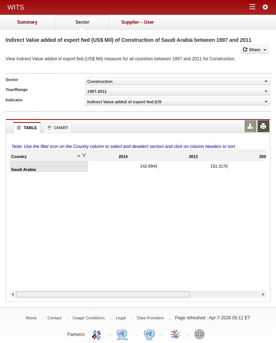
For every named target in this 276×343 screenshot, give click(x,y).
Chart (57, 127)
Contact (54, 318)
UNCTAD (123, 333)
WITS (15, 7)
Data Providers (150, 318)
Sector (82, 22)
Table (26, 127)
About (31, 318)
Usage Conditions (89, 318)
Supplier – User (137, 22)
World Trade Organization (175, 333)
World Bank (201, 333)
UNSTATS (149, 333)
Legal (121, 318)
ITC (97, 333)
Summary (27, 22)
